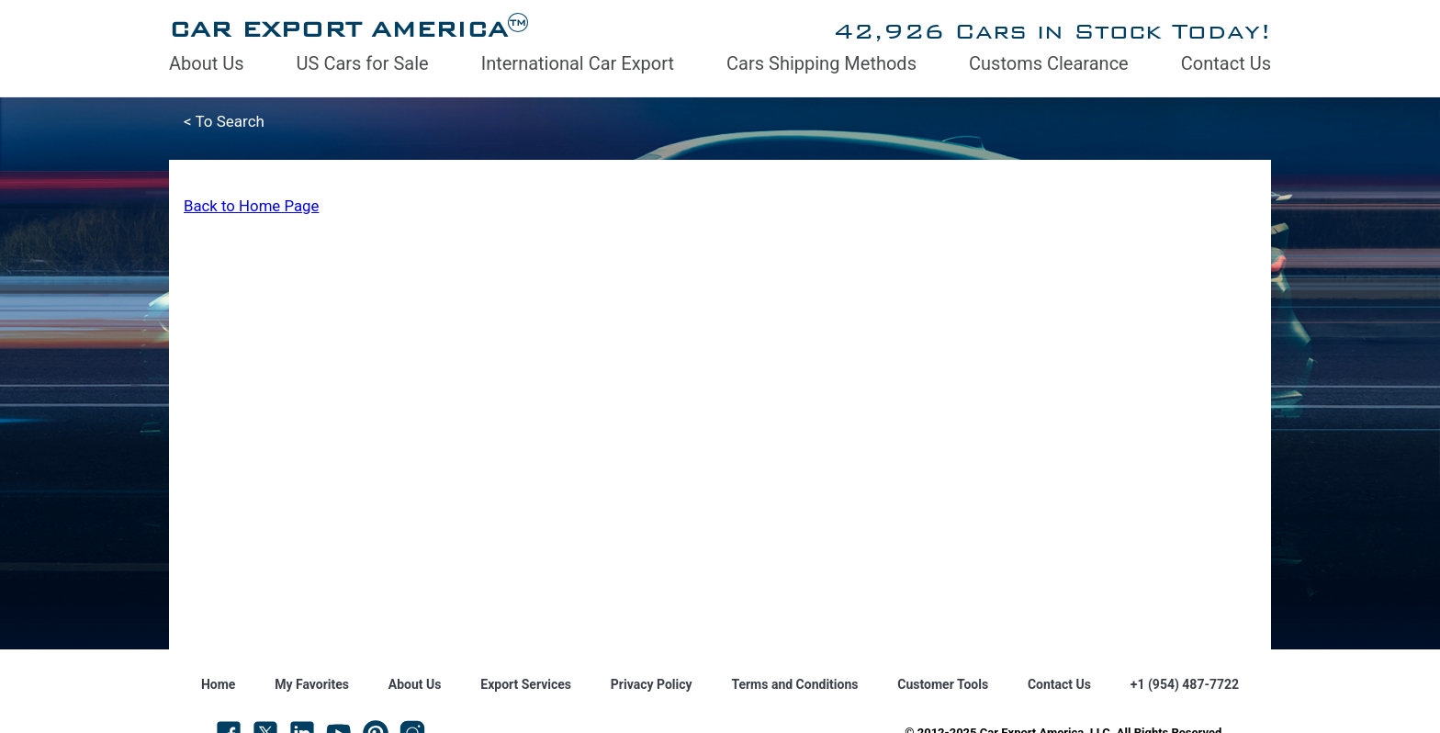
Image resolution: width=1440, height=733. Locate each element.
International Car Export (577, 63)
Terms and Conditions (794, 684)
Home (218, 684)
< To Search (224, 121)
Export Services (525, 684)
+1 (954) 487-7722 (1185, 684)
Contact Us (1226, 63)
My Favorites (312, 684)
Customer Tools (942, 684)
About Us (206, 63)
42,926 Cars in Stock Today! (1052, 31)
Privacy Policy (651, 684)
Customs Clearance (1049, 63)
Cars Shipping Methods (821, 63)
